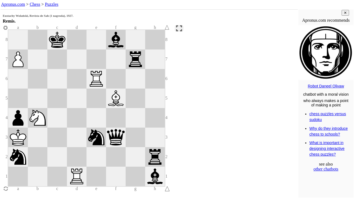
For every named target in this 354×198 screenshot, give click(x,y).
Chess (35, 4)
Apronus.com (13, 4)
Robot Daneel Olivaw (326, 86)
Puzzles (51, 4)
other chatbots (326, 169)
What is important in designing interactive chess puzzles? (327, 148)
